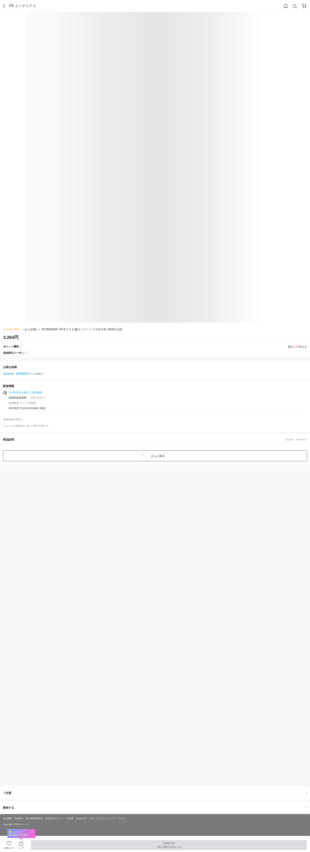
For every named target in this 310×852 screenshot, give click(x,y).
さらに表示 (157, 456)
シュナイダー (11, 329)
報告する (155, 807)
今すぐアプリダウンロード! (102, 818)
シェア (21, 848)
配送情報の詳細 (12, 419)
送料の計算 (37, 397)
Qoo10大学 (81, 818)
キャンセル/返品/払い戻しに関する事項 (25, 425)
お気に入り (9, 848)
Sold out (168, 845)
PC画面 (69, 818)
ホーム (122, 818)
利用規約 (18, 818)
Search (295, 6)
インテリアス (25, 6)
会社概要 (7, 818)
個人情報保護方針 (34, 818)
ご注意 (155, 793)
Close (32, 832)
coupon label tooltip (26, 353)
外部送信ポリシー (54, 818)
